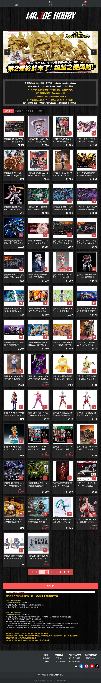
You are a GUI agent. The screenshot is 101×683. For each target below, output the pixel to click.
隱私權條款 (90, 658)
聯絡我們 (46, 658)
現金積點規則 (91, 655)
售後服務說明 (74, 661)
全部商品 (59, 655)
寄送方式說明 (74, 658)
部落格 (46, 661)
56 (60, 572)
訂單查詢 (59, 658)
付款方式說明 (74, 655)
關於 (46, 655)
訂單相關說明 (59, 661)
